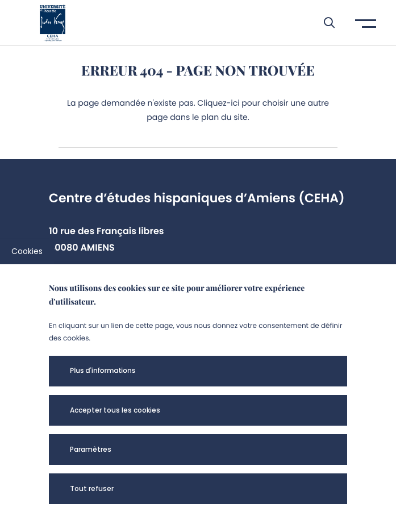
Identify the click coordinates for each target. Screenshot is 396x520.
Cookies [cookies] (27, 251)
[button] (323, 23)
